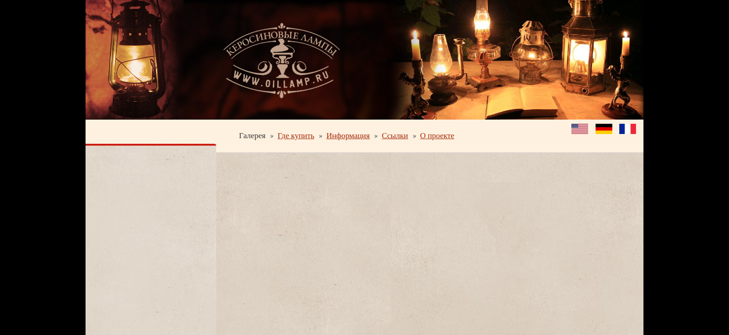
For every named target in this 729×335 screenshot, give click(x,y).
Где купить (296, 135)
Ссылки (395, 135)
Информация (348, 135)
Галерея (252, 135)
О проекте (437, 135)
